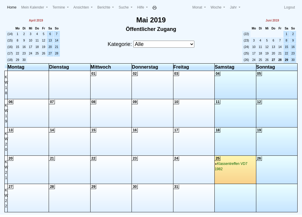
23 (24, 53)
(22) (246, 34)
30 (24, 60)
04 (217, 74)
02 (135, 74)
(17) (10, 53)
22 (17, 53)
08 (93, 102)
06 (10, 102)
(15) (10, 40)
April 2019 (36, 20)
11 (37, 40)
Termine (59, 7)
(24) (246, 47)
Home (13, 6)
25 (37, 53)
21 (56, 47)
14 (56, 40)
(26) (246, 60)
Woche (216, 7)
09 (135, 102)
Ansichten (81, 7)
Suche (124, 7)
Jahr (234, 7)
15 (17, 47)
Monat (197, 7)
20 (50, 47)
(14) (10, 34)
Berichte (104, 7)
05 (259, 74)
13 (50, 40)
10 (30, 40)
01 (93, 74)
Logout (289, 7)
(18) (10, 60)
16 (24, 47)
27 (50, 53)
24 (30, 53)
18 (37, 47)
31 (176, 187)
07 (52, 102)
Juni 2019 (272, 20)
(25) (246, 53)
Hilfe (141, 7)
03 (176, 74)
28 (56, 53)
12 (43, 40)
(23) (246, 40)
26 (43, 53)
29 (17, 60)
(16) (10, 47)
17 (30, 47)
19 (43, 47)
